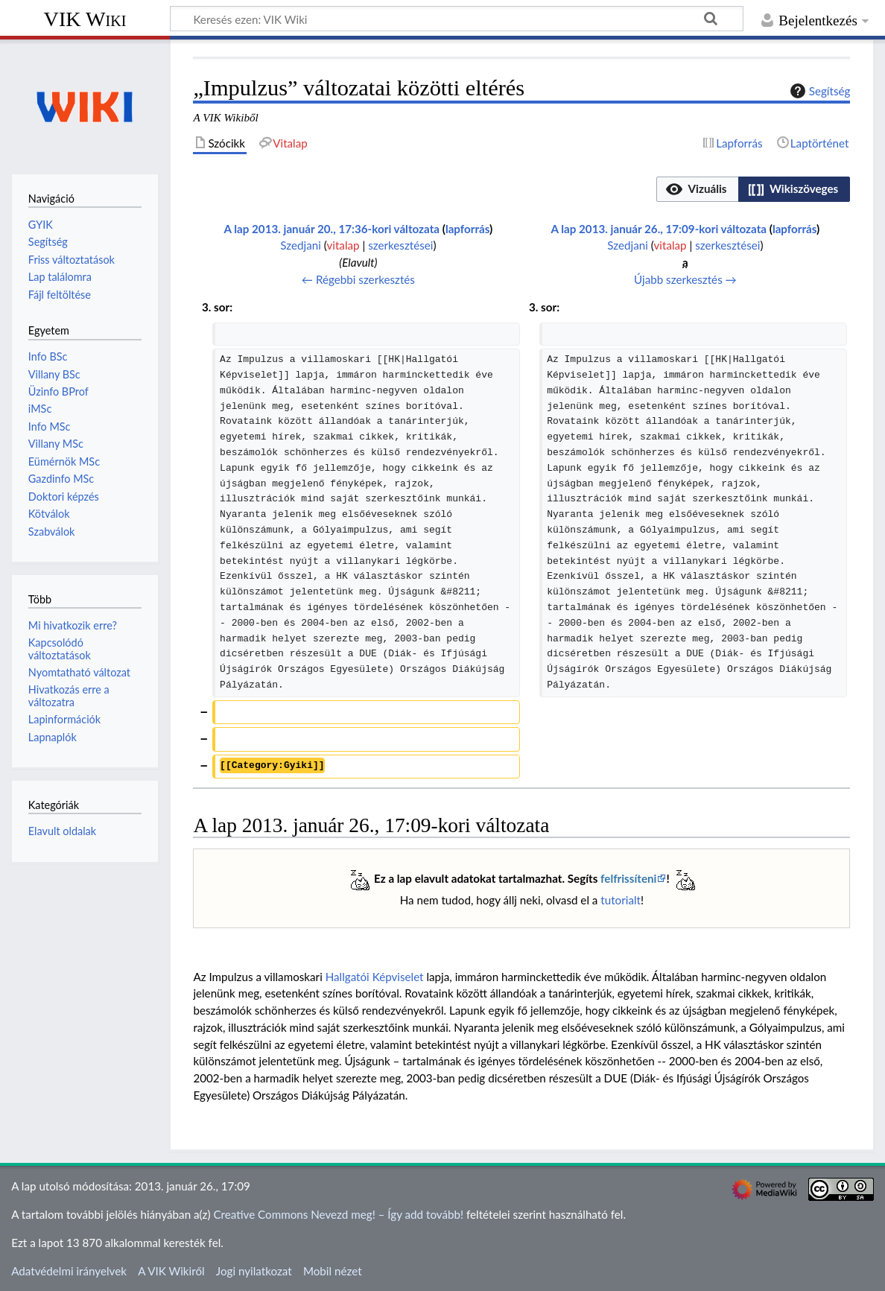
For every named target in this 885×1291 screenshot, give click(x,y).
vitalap (342, 245)
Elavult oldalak (62, 831)
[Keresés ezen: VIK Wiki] (457, 19)
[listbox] (753, 189)
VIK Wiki (85, 19)
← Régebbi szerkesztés (358, 279)
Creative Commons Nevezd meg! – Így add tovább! (338, 1214)
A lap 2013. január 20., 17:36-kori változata (332, 228)
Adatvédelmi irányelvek (69, 1271)
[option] (697, 189)
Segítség (819, 90)
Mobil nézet (332, 1271)
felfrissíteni (628, 878)
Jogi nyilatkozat (254, 1271)
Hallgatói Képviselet (375, 976)
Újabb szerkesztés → (685, 279)
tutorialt (620, 900)
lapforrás (467, 228)
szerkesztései (400, 245)
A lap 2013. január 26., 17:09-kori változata (659, 228)
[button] (697, 189)
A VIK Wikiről (171, 1271)
